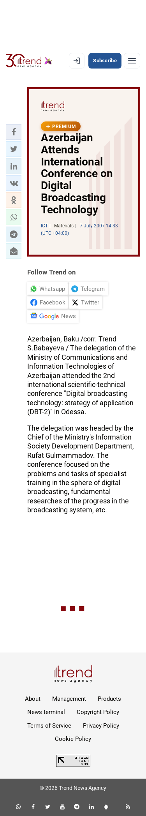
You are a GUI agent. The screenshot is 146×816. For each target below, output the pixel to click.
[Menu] (132, 61)
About (32, 698)
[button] (13, 132)
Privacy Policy (101, 725)
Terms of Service (49, 725)
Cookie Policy (73, 738)
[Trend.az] (29, 61)
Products (109, 698)
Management (69, 698)
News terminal (46, 712)
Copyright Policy (98, 712)
